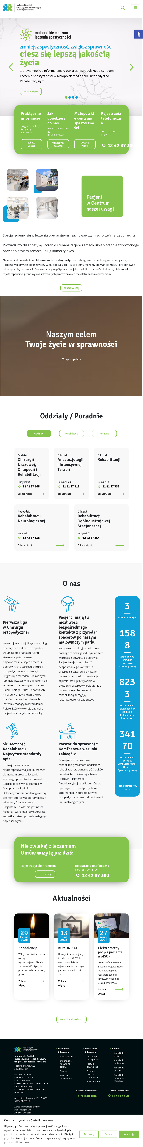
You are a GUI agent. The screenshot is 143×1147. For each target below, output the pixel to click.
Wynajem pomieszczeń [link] (66, 1077)
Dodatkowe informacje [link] (91, 1050)
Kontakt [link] (116, 1048)
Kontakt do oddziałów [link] (119, 1062)
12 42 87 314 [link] (91, 538)
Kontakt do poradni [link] (119, 1069)
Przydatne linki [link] (93, 1081)
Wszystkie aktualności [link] (71, 1019)
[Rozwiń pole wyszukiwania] (123, 7)
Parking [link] (63, 1071)
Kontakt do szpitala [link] (119, 1054)
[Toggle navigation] (135, 7)
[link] (138, 34)
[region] (71, 1131)
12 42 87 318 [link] (70, 486)
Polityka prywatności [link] (92, 1065)
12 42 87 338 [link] (110, 486)
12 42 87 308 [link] (31, 486)
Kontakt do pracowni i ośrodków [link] (119, 1078)
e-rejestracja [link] (87, 1096)
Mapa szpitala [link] (66, 1056)
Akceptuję (128, 1134)
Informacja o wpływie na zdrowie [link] (66, 1063)
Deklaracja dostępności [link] (93, 1058)
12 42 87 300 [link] (121, 146)
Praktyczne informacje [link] (64, 1050)
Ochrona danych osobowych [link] (92, 1074)
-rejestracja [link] (45, 874)
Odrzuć (109, 1134)
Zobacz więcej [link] (25, 493)
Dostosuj (89, 1134)
